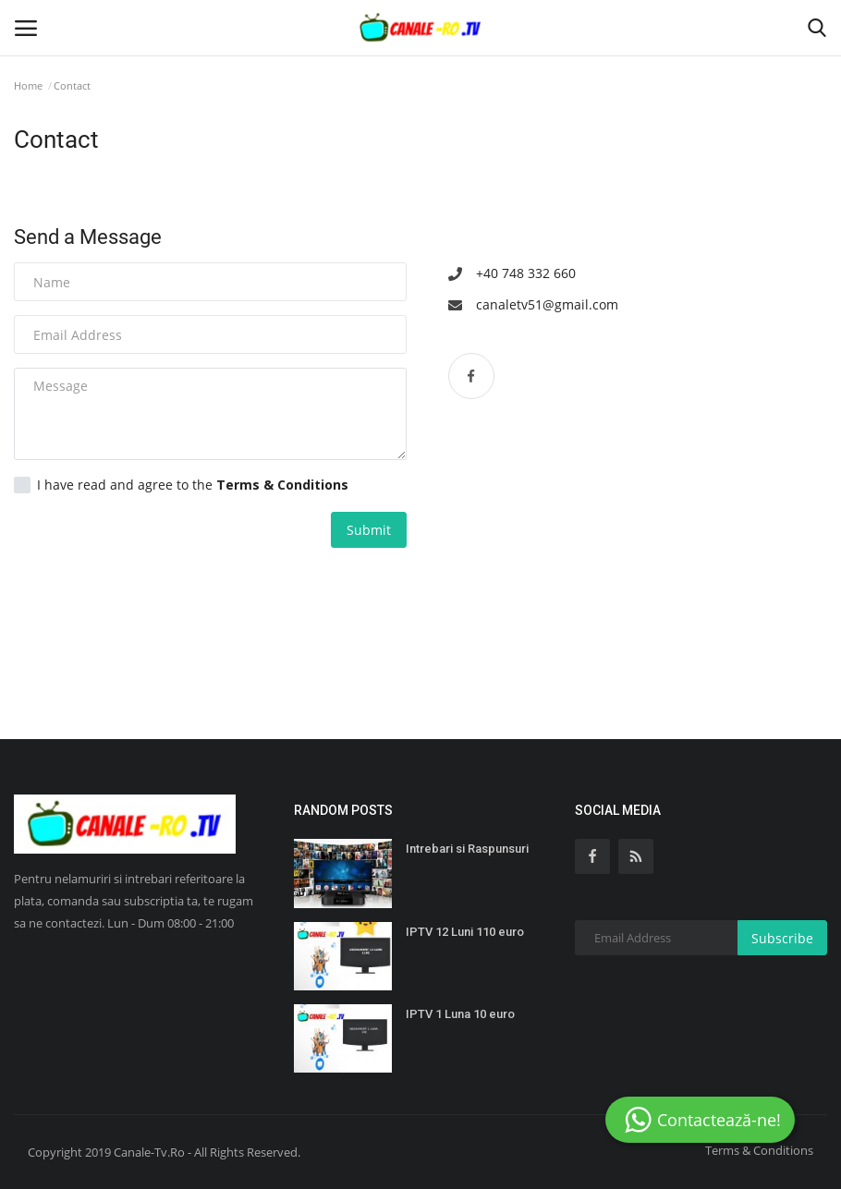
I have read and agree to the (181, 485)
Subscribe (782, 938)
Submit (369, 530)
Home (28, 85)
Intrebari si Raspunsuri (467, 848)
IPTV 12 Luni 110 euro (465, 932)
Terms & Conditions (759, 1150)
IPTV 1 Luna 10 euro (460, 1014)
